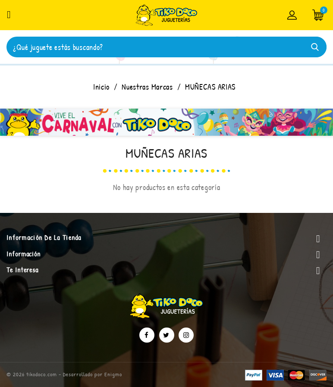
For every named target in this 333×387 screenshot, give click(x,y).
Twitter (166, 335)
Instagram (186, 335)
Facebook (146, 335)
